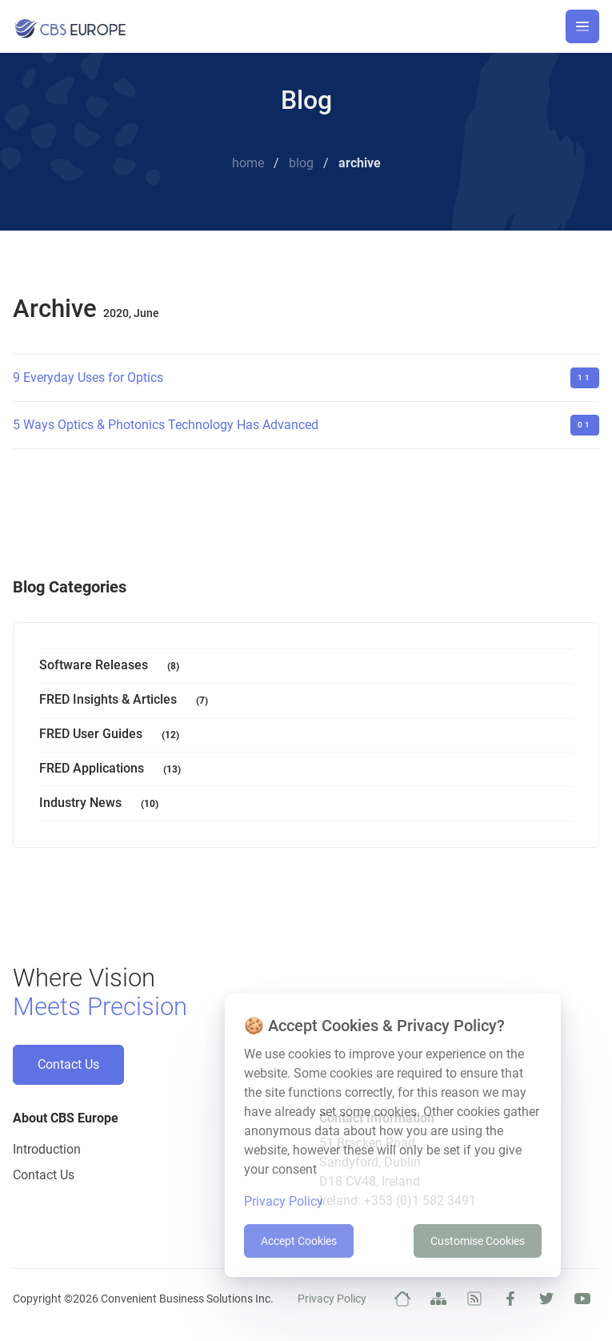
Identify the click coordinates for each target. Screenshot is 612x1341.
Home (248, 163)
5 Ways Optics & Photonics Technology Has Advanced (165, 424)
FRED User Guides (112, 735)
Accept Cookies (299, 1241)
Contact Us (68, 1064)
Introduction (47, 1149)
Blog (301, 163)
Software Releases (112, 666)
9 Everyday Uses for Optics (88, 377)
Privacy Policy (332, 1298)
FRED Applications (113, 770)
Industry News (102, 804)
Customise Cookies (477, 1241)
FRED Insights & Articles (126, 701)
